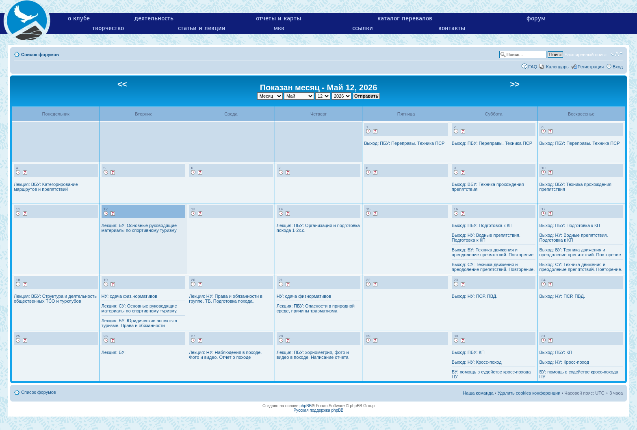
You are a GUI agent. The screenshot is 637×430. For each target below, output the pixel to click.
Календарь (557, 66)
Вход (618, 66)
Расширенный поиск (585, 54)
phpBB (305, 406)
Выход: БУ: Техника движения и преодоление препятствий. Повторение (492, 252)
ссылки (362, 28)
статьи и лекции (201, 28)
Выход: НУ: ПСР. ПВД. (475, 296)
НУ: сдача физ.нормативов (129, 296)
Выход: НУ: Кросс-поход (477, 362)
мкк (278, 28)
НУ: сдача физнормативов (304, 296)
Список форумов (40, 54)
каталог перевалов (404, 18)
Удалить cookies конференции (529, 393)
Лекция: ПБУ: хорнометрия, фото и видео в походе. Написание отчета (313, 355)
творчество (108, 28)
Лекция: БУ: (114, 352)
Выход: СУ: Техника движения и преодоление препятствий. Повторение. (493, 267)
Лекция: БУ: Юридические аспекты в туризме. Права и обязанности (139, 323)
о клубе (79, 18)
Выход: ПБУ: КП (468, 352)
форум (536, 18)
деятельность (153, 18)
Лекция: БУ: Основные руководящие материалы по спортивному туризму (139, 228)
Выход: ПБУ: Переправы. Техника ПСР (404, 143)
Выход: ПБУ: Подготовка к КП (482, 225)
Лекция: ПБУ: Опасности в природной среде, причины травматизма (316, 308)
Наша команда (478, 393)
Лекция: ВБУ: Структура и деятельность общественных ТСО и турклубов (55, 298)
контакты (451, 28)
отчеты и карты (278, 18)
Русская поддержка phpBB (318, 410)
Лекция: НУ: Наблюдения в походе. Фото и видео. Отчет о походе (225, 355)
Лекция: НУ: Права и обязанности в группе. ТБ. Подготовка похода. (225, 298)
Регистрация (591, 66)
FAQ (532, 66)
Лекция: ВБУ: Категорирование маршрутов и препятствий (46, 187)
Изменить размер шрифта (617, 54)
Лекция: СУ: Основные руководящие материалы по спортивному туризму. (140, 308)
